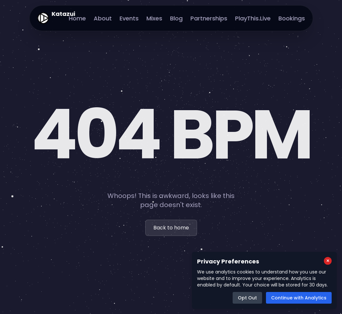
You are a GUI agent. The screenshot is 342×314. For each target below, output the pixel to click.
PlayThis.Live (252, 18)
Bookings (291, 18)
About (103, 18)
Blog (176, 18)
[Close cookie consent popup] (328, 261)
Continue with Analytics (298, 298)
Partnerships (208, 18)
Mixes (154, 18)
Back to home (171, 228)
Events (128, 18)
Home (77, 18)
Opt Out (247, 298)
